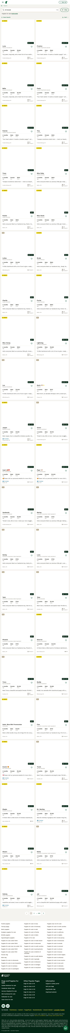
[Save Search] (65, 1027)
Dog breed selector (51, 992)
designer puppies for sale (8, 932)
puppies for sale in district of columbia (32, 952)
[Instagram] (8, 1006)
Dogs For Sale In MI (29, 995)
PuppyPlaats (27, 1010)
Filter (64, 10)
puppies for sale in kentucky (32, 926)
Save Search (5, 17)
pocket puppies (5, 923)
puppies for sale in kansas (54, 952)
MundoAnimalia (37, 1010)
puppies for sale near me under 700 (11, 946)
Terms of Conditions (40, 1015)
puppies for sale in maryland (32, 967)
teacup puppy (5, 926)
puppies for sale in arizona (54, 949)
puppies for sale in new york (55, 963)
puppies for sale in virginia (54, 935)
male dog (3, 957)
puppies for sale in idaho (31, 935)
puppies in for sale (29, 938)
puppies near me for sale (54, 923)
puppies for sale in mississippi (55, 968)
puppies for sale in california (55, 932)
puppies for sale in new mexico (56, 960)
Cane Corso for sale (7, 999)
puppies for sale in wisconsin (32, 943)
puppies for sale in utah (31, 929)
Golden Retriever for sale (9, 985)
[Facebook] (3, 1006)
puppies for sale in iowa (31, 923)
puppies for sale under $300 (9, 940)
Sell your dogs (50, 986)
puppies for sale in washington (10, 968)
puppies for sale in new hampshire (11, 963)
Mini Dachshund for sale (8, 994)
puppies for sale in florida (31, 932)
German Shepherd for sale (9, 991)
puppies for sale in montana (9, 966)
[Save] (31, 46)
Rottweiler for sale (7, 996)
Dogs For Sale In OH (29, 989)
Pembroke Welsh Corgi (8, 988)
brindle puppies (5, 935)
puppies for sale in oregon (54, 929)
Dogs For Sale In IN (29, 997)
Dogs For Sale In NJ (29, 992)
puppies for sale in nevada (54, 943)
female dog (4, 954)
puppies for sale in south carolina (33, 946)
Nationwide (14, 13)
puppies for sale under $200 (9, 949)
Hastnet (20, 1010)
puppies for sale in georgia (31, 959)
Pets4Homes (13, 1010)
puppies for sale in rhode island (33, 940)
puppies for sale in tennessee (55, 940)
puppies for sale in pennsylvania (33, 949)
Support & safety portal (52, 983)
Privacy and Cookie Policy (56, 1015)
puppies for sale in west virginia (56, 954)
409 (39, 913)
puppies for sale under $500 (9, 943)
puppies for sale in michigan (32, 964)
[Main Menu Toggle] (2, 2)
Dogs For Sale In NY (29, 986)
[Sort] (65, 17)
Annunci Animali (47, 1010)
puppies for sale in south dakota (33, 956)
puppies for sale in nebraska (55, 966)
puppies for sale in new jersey (55, 938)
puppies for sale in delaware (32, 962)
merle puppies (5, 929)
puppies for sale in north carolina (56, 926)
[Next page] (43, 913)
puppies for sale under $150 (9, 952)
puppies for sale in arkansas (55, 957)
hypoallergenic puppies (7, 938)
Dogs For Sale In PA (29, 983)
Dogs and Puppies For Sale (10, 982)
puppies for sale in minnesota (9, 960)
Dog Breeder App (50, 989)
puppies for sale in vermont (55, 946)
